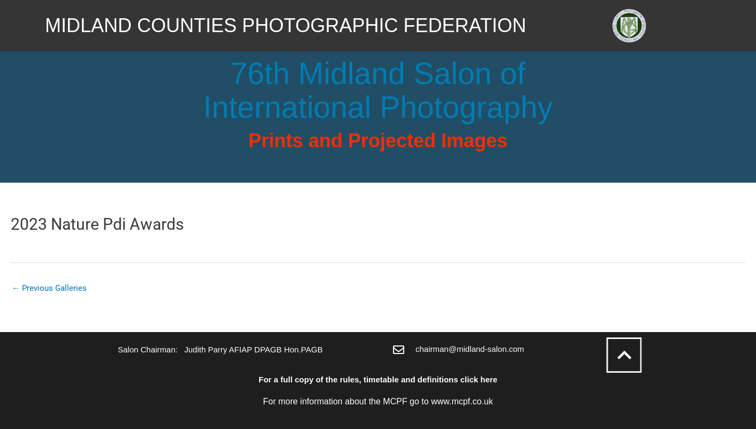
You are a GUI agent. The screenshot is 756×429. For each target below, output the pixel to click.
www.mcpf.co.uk (462, 401)
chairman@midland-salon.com (469, 348)
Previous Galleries (49, 288)
